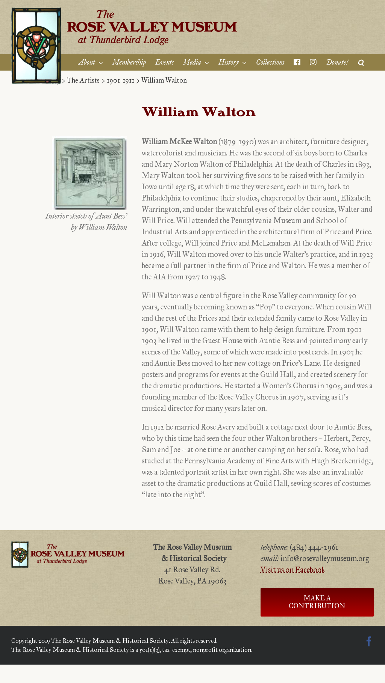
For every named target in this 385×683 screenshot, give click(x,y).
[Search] (361, 62)
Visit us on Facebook (293, 569)
